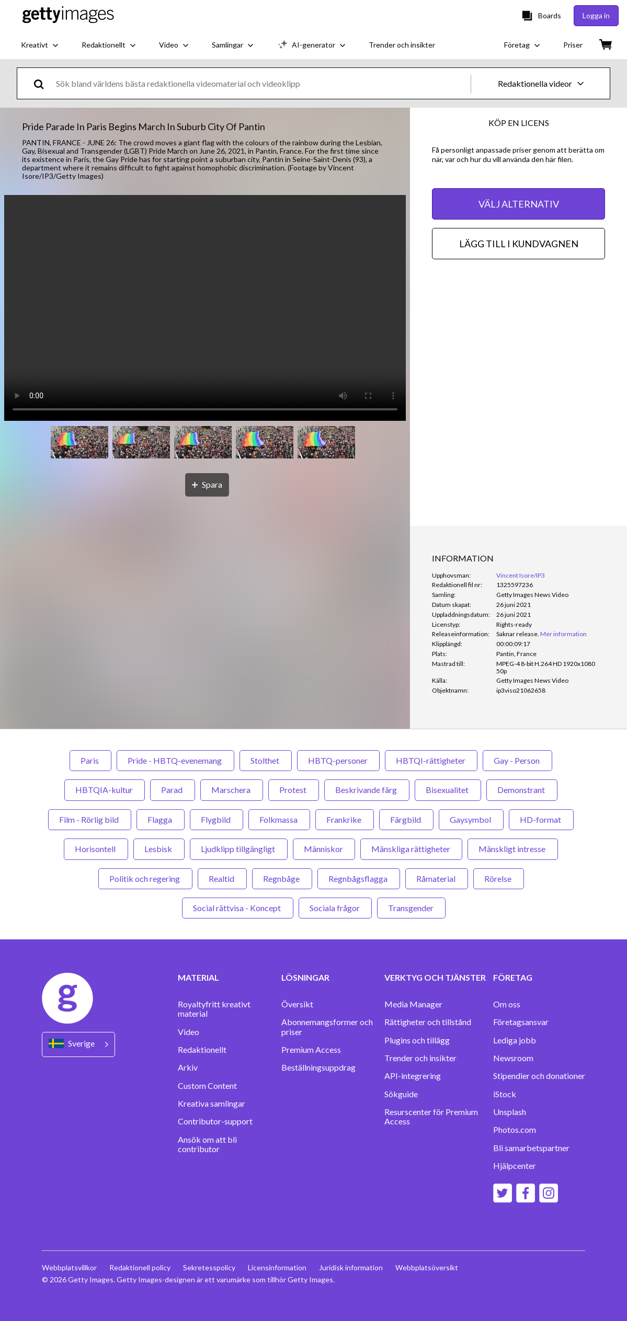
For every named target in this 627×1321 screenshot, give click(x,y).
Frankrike (344, 819)
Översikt (297, 1004)
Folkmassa (279, 819)
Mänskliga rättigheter (411, 849)
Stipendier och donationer (539, 1076)
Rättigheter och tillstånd (427, 1022)
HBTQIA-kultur (104, 790)
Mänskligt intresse (512, 849)
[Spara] (207, 485)
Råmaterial (436, 878)
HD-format (541, 819)
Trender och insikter (420, 1058)
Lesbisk (159, 849)
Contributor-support (215, 1121)
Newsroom (513, 1058)
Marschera (231, 790)
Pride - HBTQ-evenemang (175, 760)
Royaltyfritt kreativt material (214, 1009)
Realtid (222, 878)
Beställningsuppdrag (318, 1067)
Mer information (563, 634)
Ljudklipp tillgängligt (239, 849)
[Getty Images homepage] (68, 15)
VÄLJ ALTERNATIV (518, 204)
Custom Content (207, 1085)
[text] (261, 83)
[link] (517, 634)
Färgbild (406, 819)
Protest (293, 790)
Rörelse (498, 878)
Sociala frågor (335, 908)
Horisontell (96, 849)
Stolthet (265, 760)
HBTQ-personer (338, 760)
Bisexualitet (448, 790)
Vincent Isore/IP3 (520, 575)
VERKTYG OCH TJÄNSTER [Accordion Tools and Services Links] (435, 977)
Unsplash (509, 1112)
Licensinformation (277, 1267)
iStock (504, 1094)
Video (188, 1032)
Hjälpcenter (514, 1165)
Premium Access (311, 1049)
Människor (324, 849)
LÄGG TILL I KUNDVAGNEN (518, 243)
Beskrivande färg (366, 790)
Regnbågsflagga (358, 878)
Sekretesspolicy (209, 1267)
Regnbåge (282, 878)
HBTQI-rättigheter (431, 760)
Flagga (160, 819)
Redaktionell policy (139, 1267)
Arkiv (188, 1067)
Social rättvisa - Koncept (237, 908)
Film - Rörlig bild (89, 819)
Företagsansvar (521, 1022)
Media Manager (413, 1004)
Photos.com (514, 1129)
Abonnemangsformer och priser (327, 1026)
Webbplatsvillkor (69, 1267)
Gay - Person (517, 760)
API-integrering (412, 1076)
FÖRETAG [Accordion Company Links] (512, 977)
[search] (43, 83)
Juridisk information (351, 1267)
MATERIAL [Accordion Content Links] (198, 977)
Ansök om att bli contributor (207, 1144)
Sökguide (401, 1094)
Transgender (411, 908)
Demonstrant (521, 790)
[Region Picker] (78, 1044)
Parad (172, 790)
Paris (90, 760)
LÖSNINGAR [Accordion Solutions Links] (305, 977)
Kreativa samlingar (211, 1103)
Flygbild (216, 819)
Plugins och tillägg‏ (417, 1040)
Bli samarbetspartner (531, 1148)
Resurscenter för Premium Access (431, 1116)
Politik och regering (145, 878)
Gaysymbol (471, 819)
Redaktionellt (202, 1049)
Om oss (506, 1004)
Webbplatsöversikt (426, 1267)
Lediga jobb (514, 1040)
